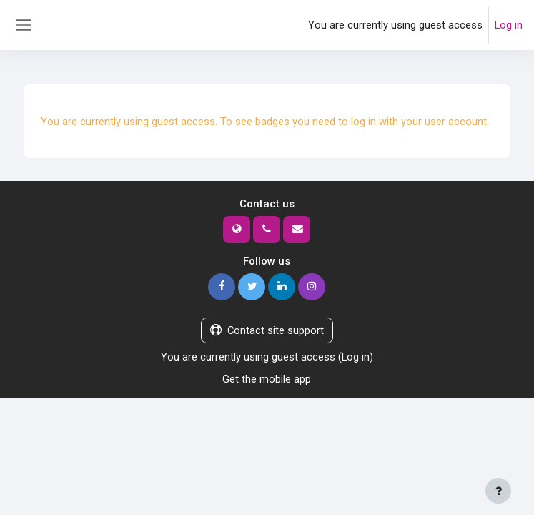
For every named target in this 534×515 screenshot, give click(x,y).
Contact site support (267, 330)
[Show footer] (498, 491)
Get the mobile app (266, 379)
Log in (509, 25)
